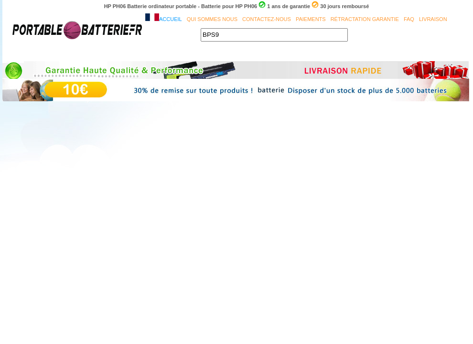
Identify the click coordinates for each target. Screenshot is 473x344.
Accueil (170, 19)
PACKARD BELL (394, 54)
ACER (90, 54)
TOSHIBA (193, 54)
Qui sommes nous (212, 19)
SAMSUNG (265, 54)
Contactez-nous (266, 19)
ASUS (124, 54)
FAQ (409, 19)
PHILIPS (308, 54)
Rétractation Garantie (365, 19)
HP (437, 54)
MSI (229, 54)
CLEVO (346, 54)
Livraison (433, 19)
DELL (157, 54)
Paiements (311, 19)
